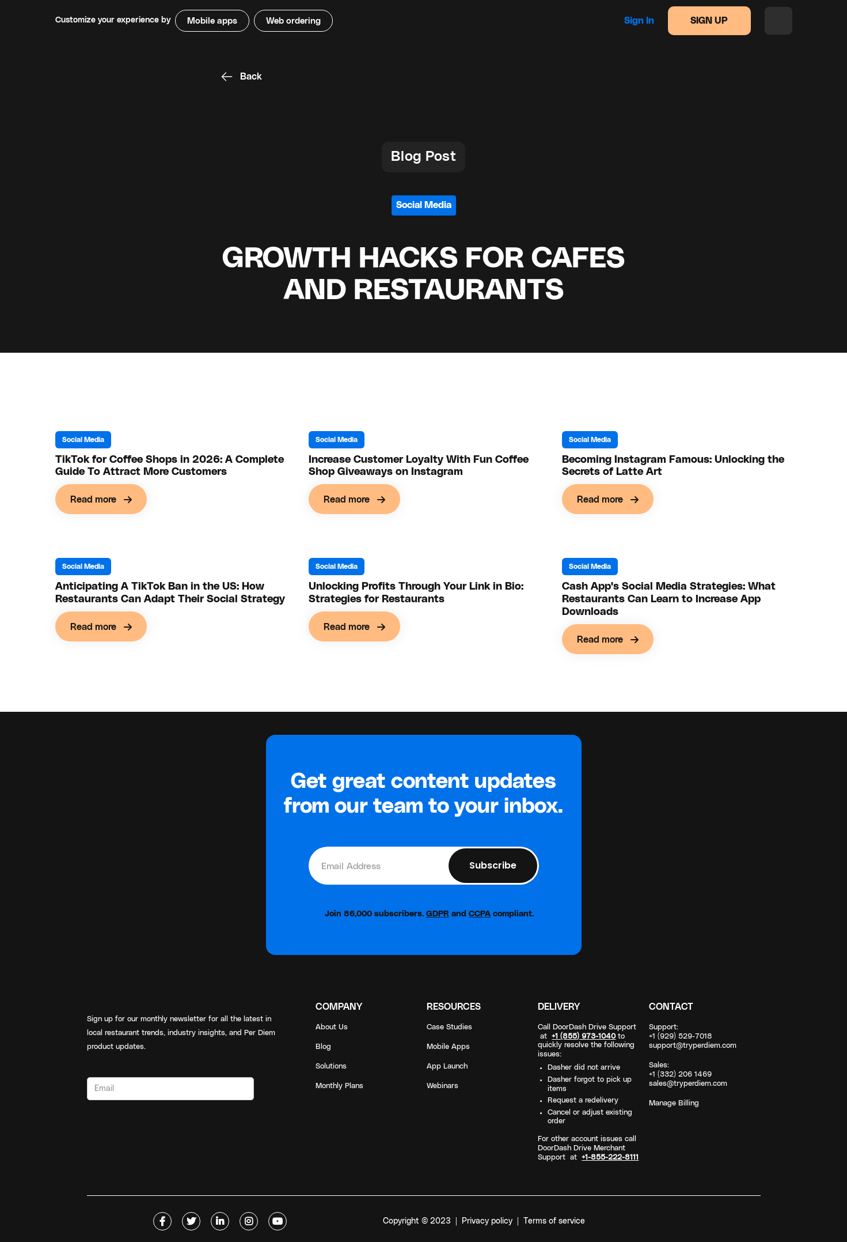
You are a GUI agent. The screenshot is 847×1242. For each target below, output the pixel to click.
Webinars (442, 1086)
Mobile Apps (448, 1047)
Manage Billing (674, 1103)
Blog (323, 1047)
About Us (332, 1027)
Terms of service (554, 1221)
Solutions (331, 1066)
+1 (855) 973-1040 (584, 1036)
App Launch (447, 1066)
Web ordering (293, 21)
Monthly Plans (339, 1086)
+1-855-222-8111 (610, 1157)
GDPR (437, 914)
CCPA (480, 914)
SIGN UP (709, 20)
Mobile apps (212, 21)
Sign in (639, 20)
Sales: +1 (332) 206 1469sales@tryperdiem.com (688, 1075)
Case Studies (449, 1027)
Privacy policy (487, 1221)
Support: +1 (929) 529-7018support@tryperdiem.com (692, 1037)
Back (251, 76)
